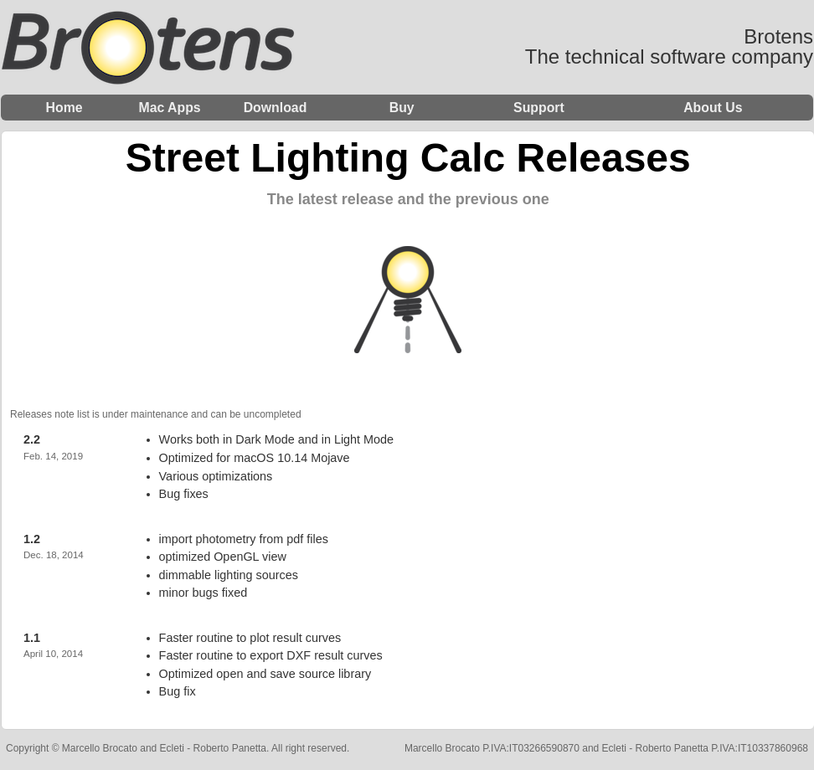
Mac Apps (169, 107)
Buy (402, 107)
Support (538, 107)
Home (64, 107)
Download (275, 107)
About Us (712, 107)
